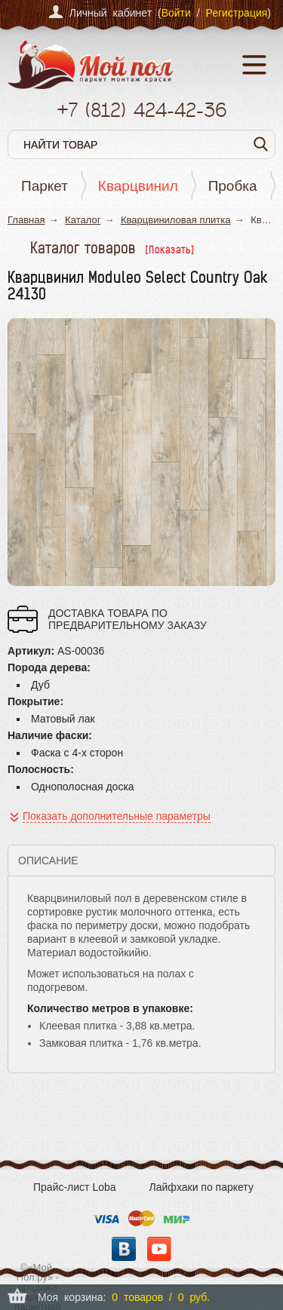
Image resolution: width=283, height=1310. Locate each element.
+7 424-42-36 (141, 110)
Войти (176, 13)
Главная (26, 219)
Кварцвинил (138, 186)
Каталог (82, 219)
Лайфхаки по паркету (201, 1187)
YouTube (159, 1249)
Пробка (232, 186)
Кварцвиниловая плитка (176, 219)
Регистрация (236, 13)
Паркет (44, 186)
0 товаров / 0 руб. (161, 1297)
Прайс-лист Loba (74, 1187)
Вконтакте (124, 1249)
